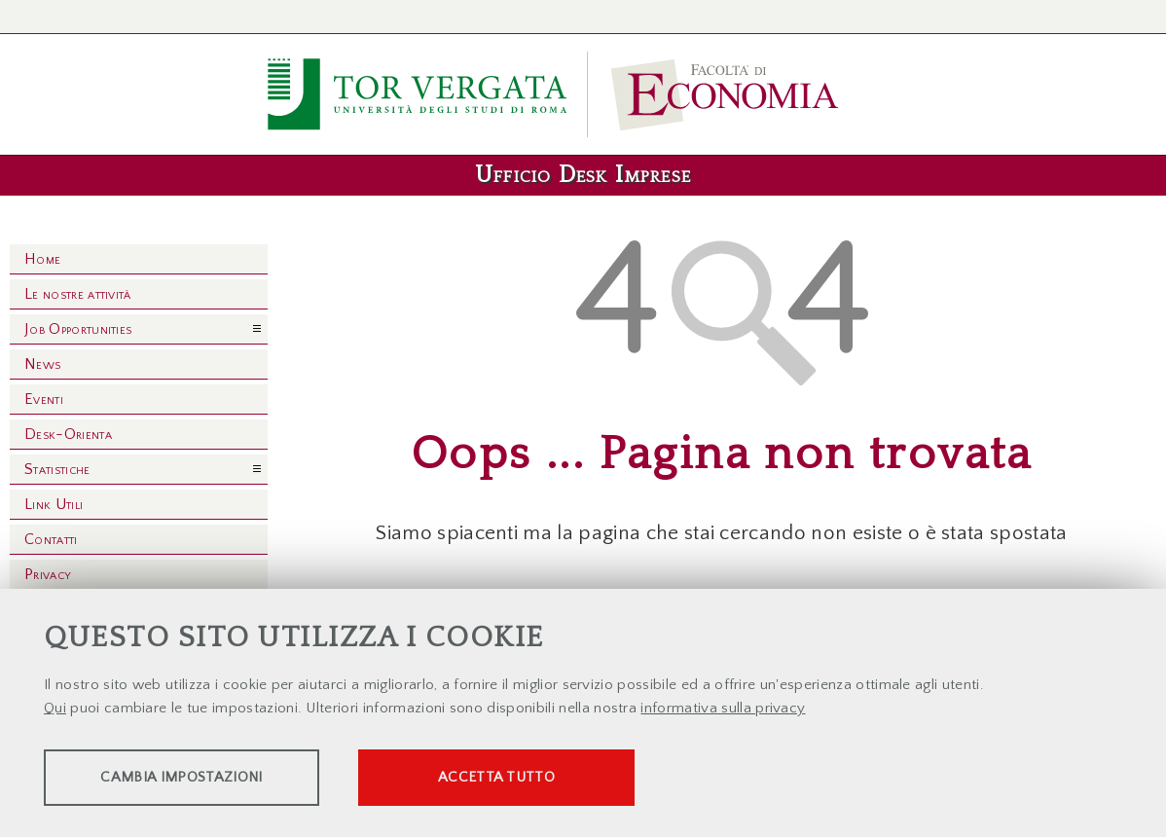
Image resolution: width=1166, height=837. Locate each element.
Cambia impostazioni (196, 779)
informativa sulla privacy (722, 710)
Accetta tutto (547, 779)
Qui (55, 710)
